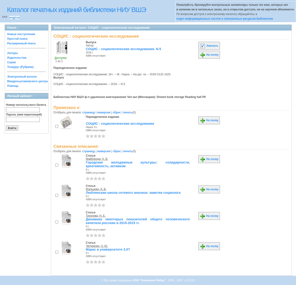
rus (17, 17)
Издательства (16, 57)
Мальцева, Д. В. (96, 189)
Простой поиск (17, 38)
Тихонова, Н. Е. (96, 215)
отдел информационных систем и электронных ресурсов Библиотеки (224, 18)
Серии (11, 62)
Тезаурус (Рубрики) (20, 67)
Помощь (12, 86)
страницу (88, 112)
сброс (117, 112)
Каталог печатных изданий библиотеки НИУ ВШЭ (76, 9)
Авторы (12, 53)
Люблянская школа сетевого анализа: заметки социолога (133, 192)
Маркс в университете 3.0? (108, 249)
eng (11, 17)
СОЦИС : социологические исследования (120, 123)
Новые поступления (21, 34)
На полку (209, 54)
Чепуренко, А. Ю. (97, 246)
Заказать (209, 45)
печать (128, 112)
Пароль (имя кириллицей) (24, 114)
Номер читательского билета (26, 104)
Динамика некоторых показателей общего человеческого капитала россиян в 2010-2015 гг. (138, 221)
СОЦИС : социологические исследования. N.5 (123, 49)
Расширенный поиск (21, 43)
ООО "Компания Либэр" (149, 280)
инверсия (104, 112)
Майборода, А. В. (97, 159)
